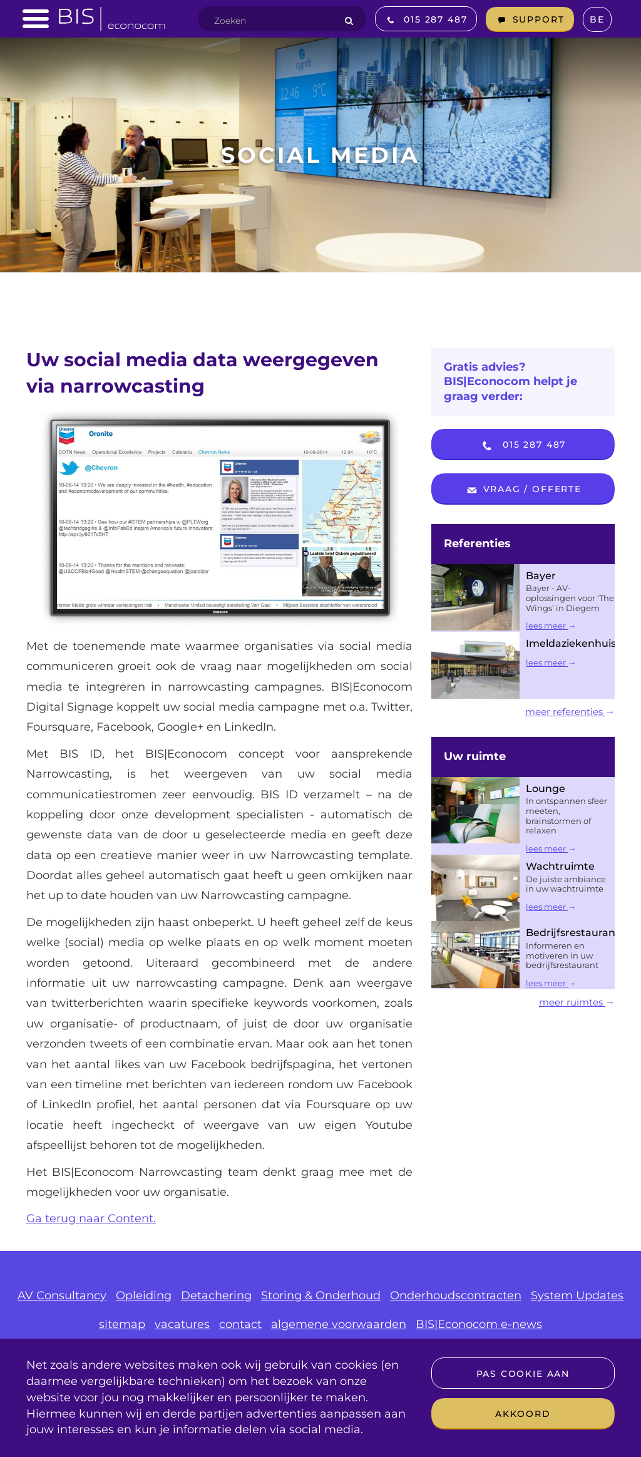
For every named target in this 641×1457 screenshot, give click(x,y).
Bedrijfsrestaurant (573, 933)
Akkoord (523, 1413)
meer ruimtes (577, 1002)
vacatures (182, 1324)
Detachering (216, 1295)
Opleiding (144, 1295)
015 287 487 (522, 445)
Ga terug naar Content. (91, 1218)
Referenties (477, 543)
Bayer (541, 576)
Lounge (545, 789)
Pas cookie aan (523, 1373)
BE (597, 19)
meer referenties (570, 712)
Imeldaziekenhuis (571, 643)
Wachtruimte (560, 866)
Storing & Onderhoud (321, 1295)
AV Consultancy (62, 1295)
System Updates (577, 1295)
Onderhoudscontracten (455, 1295)
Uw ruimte (475, 756)
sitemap (122, 1324)
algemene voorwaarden (338, 1324)
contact (240, 1324)
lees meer (551, 625)
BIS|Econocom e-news (479, 1324)
